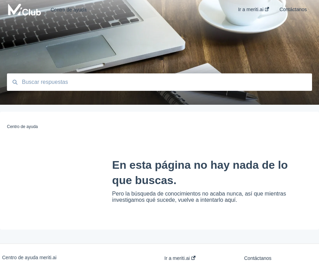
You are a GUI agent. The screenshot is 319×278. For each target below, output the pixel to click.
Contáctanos (258, 258)
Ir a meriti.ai (180, 258)
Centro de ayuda (68, 10)
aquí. (231, 200)
